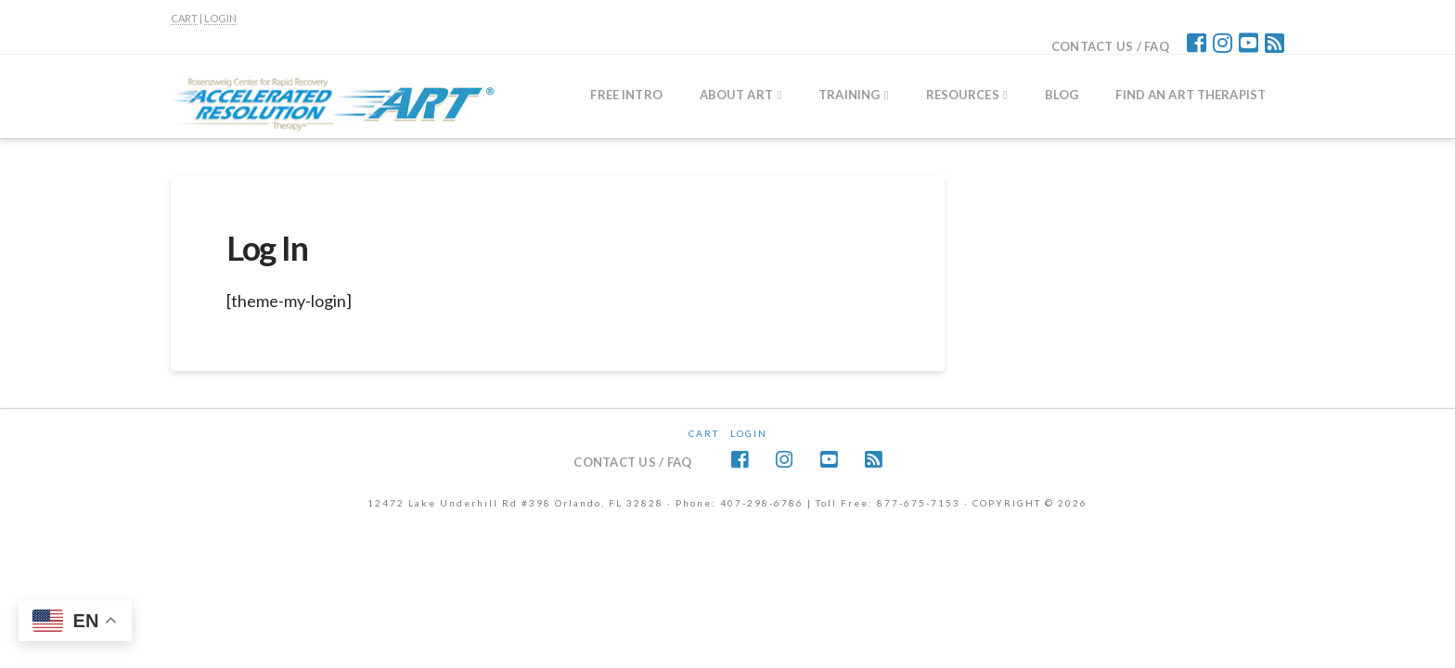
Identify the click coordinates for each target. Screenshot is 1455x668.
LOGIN (220, 18)
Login (748, 433)
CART (184, 18)
